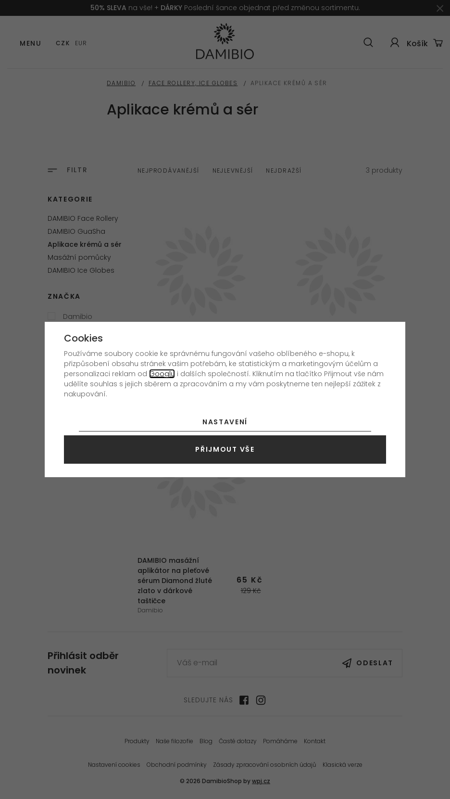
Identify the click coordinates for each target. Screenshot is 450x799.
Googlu (162, 374)
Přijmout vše (224, 449)
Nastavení (225, 422)
